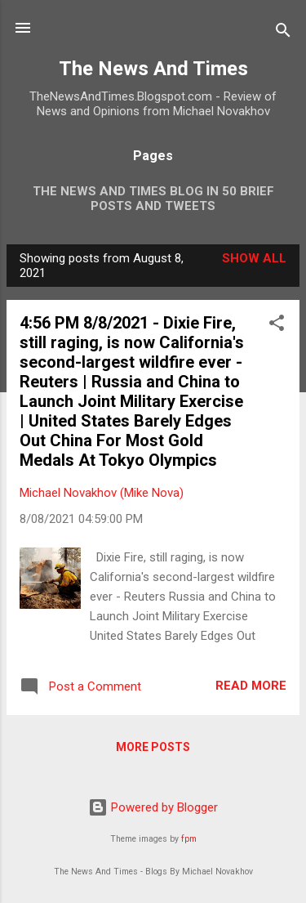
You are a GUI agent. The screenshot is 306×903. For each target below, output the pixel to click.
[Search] (283, 33)
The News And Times (153, 68)
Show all (254, 258)
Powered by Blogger (153, 807)
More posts (153, 746)
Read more (250, 685)
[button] (276, 325)
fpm (189, 839)
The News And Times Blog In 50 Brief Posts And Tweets (153, 198)
